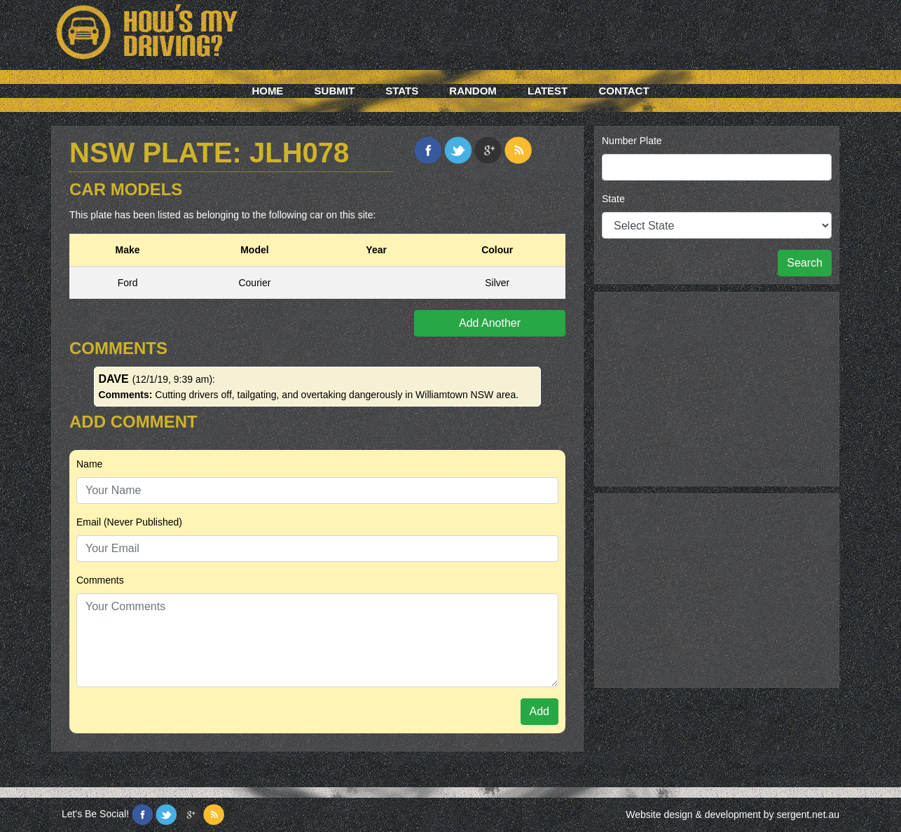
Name (89, 464)
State (613, 198)
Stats (401, 91)
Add (539, 711)
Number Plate (632, 140)
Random (473, 91)
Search (805, 263)
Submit (335, 91)
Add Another (490, 323)
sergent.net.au (807, 814)
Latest (548, 91)
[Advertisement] (716, 386)
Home (267, 91)
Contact (623, 91)
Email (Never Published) (129, 522)
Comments (100, 580)
